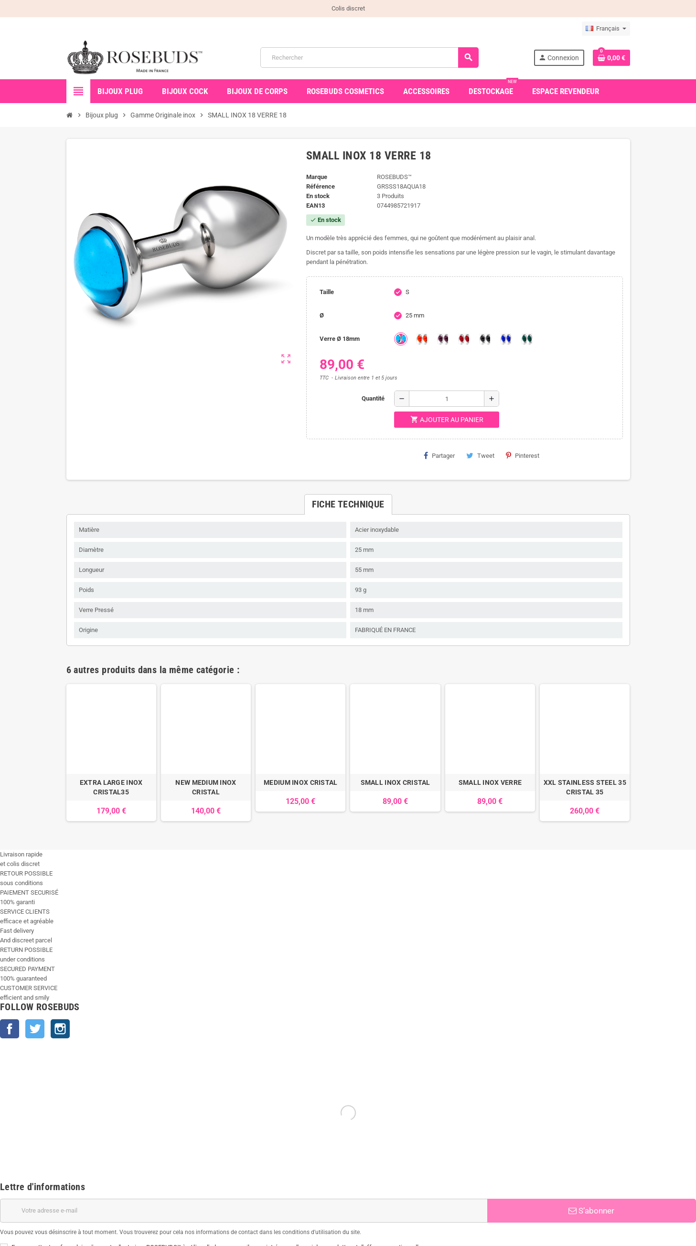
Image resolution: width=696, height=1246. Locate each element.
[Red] (464, 339)
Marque (316, 176)
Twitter (34, 1028)
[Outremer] (506, 339)
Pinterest (522, 455)
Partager (439, 455)
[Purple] (443, 339)
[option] (111, 752)
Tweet (480, 455)
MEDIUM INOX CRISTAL (300, 782)
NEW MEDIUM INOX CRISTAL (205, 787)
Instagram (60, 1028)
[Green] (527, 339)
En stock (318, 196)
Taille (327, 292)
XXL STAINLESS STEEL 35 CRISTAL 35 (585, 787)
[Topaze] (421, 339)
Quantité (373, 398)
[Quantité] (446, 398)
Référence (320, 186)
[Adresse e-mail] (243, 1211)
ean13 (315, 205)
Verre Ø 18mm (340, 338)
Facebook (9, 1028)
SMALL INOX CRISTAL (395, 782)
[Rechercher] (369, 57)
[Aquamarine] (400, 339)
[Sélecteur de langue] (606, 28)
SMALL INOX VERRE (490, 782)
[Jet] (485, 339)
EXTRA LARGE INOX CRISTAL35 (111, 787)
